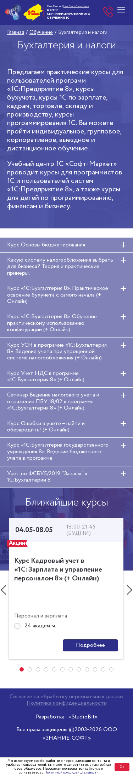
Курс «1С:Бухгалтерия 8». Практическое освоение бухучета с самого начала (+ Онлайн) (57, 294)
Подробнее (90, 645)
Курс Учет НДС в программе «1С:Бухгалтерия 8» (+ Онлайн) (45, 376)
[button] (22, 669)
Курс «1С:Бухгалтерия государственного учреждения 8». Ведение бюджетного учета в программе (58, 451)
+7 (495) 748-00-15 (108, 12)
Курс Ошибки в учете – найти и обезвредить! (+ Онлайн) (46, 426)
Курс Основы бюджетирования (46, 245)
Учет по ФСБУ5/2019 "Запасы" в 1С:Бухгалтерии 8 (47, 477)
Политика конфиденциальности (67, 703)
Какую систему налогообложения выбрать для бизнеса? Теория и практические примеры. (60, 266)
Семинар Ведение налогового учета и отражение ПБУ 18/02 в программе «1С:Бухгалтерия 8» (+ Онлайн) (53, 401)
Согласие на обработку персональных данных (67, 697)
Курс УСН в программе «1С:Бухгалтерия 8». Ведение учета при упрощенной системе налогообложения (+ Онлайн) (57, 351)
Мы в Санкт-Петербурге (76, 6)
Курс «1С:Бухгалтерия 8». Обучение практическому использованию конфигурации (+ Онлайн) (52, 323)
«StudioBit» (83, 717)
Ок (122, 767)
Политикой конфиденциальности (71, 772)
